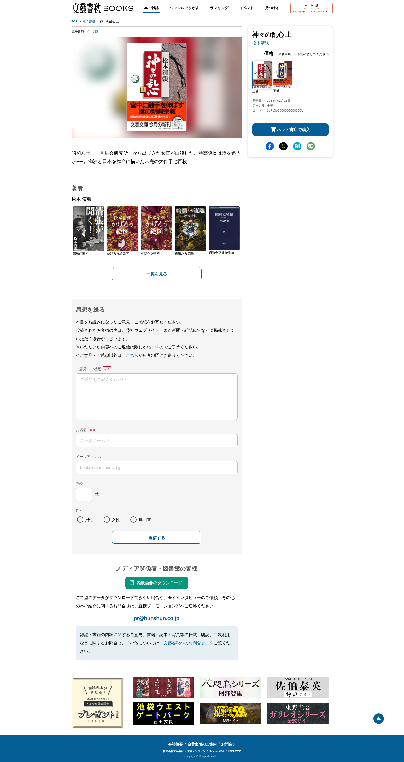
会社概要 (175, 744)
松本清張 (260, 42)
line (311, 146)
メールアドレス (88, 456)
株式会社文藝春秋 (173, 751)
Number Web (216, 751)
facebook (270, 146)
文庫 (95, 31)
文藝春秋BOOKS (102, 8)
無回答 (144, 519)
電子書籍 (89, 21)
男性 (89, 519)
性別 (79, 510)
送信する (156, 538)
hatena (297, 146)
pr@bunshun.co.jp (156, 617)
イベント (246, 7)
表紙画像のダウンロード (159, 582)
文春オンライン (196, 751)
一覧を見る (156, 273)
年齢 (79, 483)
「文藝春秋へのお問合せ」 (184, 642)
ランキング (219, 7)
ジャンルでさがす (184, 7)
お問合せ (228, 744)
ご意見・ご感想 (88, 369)
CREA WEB (234, 751)
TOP (75, 21)
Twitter (283, 146)
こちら (132, 355)
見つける (272, 7)
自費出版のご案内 (202, 744)
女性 (116, 519)
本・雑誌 (151, 7)
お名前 (81, 429)
